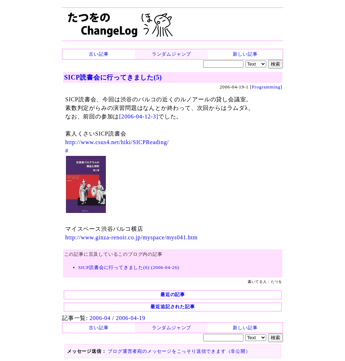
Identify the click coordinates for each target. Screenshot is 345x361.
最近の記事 (172, 294)
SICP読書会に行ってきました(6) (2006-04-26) (128, 267)
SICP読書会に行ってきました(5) (113, 77)
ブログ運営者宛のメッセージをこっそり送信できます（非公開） (179, 351)
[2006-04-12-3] (138, 116)
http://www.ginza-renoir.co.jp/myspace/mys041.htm (131, 237)
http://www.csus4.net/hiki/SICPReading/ (117, 142)
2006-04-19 (130, 318)
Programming (266, 87)
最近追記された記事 (172, 306)
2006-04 (99, 318)
